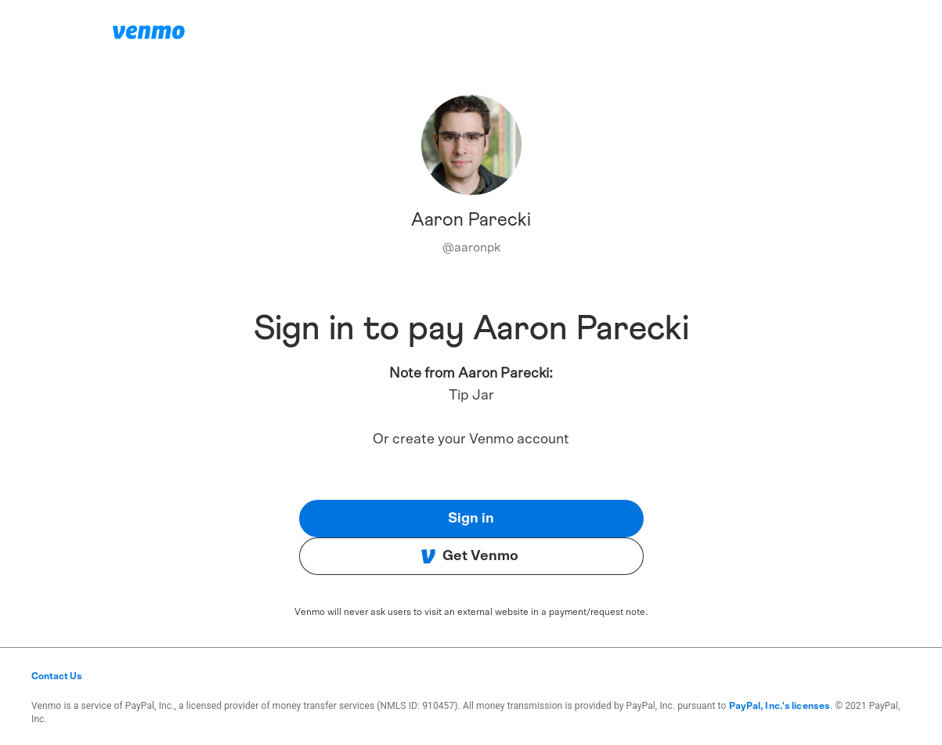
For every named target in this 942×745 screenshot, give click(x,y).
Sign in (471, 519)
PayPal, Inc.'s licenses (780, 706)
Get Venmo (469, 556)
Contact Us (56, 676)
